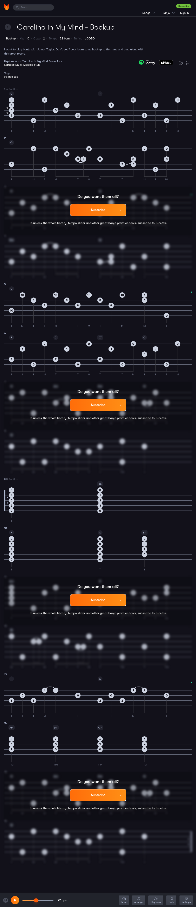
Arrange (138, 900)
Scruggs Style (13, 64)
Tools (171, 900)
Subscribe (183, 6)
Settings (186, 900)
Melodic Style (31, 64)
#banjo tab (11, 76)
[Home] (6, 7)
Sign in (184, 12)
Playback (156, 900)
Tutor (124, 900)
